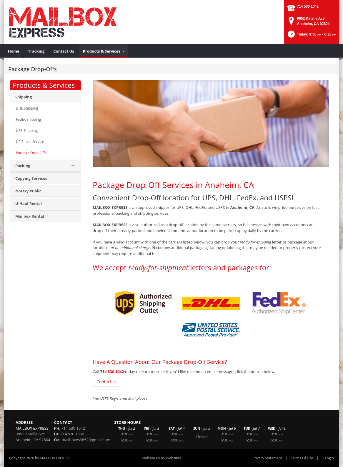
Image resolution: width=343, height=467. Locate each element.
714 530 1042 (308, 6)
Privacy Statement (267, 458)
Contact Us (106, 381)
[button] (311, 36)
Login (329, 458)
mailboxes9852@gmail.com (85, 439)
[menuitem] (14, 51)
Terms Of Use (302, 458)
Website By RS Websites (161, 458)
